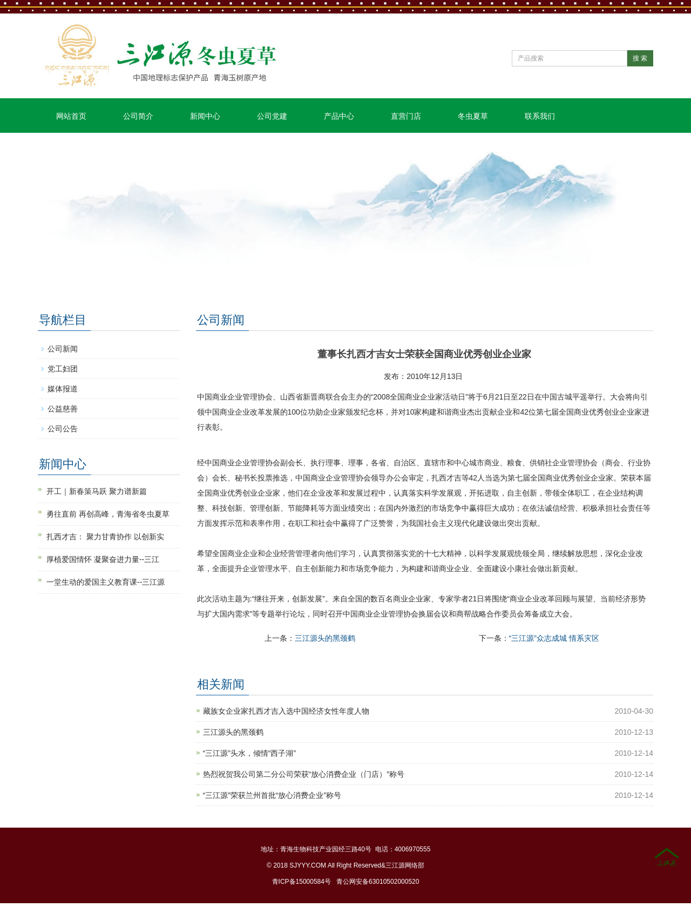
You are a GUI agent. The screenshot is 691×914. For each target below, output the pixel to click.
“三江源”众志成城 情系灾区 (554, 638)
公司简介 (138, 116)
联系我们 (540, 116)
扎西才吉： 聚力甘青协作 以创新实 (105, 536)
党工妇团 (63, 368)
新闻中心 (205, 116)
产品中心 (339, 116)
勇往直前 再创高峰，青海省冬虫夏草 (108, 514)
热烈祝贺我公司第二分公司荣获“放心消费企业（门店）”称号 (303, 774)
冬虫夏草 (473, 116)
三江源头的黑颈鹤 (325, 638)
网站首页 (71, 116)
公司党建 (272, 116)
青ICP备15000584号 (301, 881)
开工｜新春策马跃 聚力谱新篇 (96, 491)
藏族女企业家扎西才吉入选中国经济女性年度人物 (286, 711)
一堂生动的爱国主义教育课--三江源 (105, 582)
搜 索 (640, 58)
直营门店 (406, 116)
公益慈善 (63, 408)
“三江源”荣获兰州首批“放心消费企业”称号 (272, 795)
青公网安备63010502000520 (377, 881)
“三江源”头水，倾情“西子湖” (249, 753)
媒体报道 (63, 388)
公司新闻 (63, 348)
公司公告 (63, 428)
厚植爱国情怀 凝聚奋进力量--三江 (102, 559)
